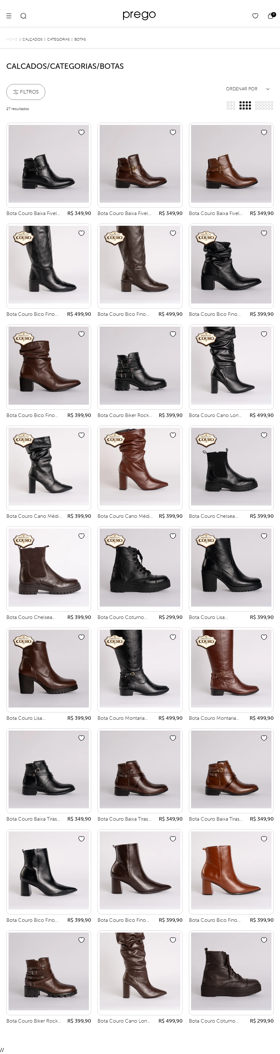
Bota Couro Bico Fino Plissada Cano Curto (213, 314)
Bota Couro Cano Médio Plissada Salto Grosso (34, 516)
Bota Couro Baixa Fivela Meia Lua (32, 213)
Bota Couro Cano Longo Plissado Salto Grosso (217, 415)
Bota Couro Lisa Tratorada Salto (207, 617)
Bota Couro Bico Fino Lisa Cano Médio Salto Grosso (31, 920)
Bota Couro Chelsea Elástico (212, 516)
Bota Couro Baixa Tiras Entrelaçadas (31, 819)
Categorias (58, 39)
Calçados (32, 39)
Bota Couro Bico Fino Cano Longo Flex (30, 314)
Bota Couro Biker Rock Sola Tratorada (123, 415)
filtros (26, 92)
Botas (80, 39)
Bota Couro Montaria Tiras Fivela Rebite (121, 718)
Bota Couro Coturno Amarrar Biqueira (120, 617)
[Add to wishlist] (81, 132)
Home (12, 39)
